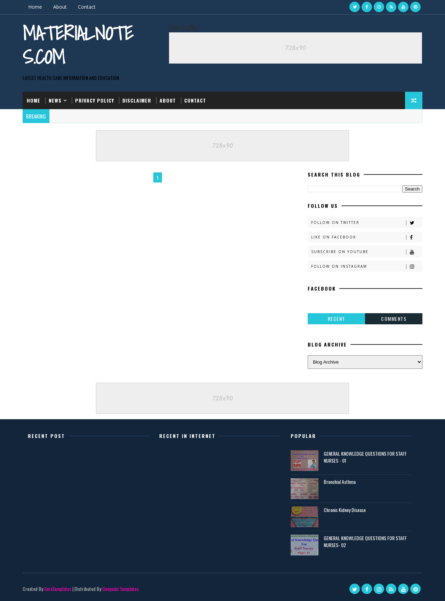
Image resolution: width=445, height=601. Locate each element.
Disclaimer (136, 100)
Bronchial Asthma (340, 481)
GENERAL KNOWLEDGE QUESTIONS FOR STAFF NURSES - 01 (365, 457)
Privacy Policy (94, 100)
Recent (336, 318)
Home (35, 6)
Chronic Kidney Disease (345, 509)
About (60, 6)
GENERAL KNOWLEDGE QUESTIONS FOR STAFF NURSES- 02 (365, 541)
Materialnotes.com (78, 45)
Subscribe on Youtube (366, 251)
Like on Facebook (366, 237)
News (55, 100)
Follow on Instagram (366, 266)
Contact (87, 6)
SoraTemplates (57, 588)
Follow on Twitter (366, 222)
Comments (393, 318)
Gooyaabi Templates (120, 588)
